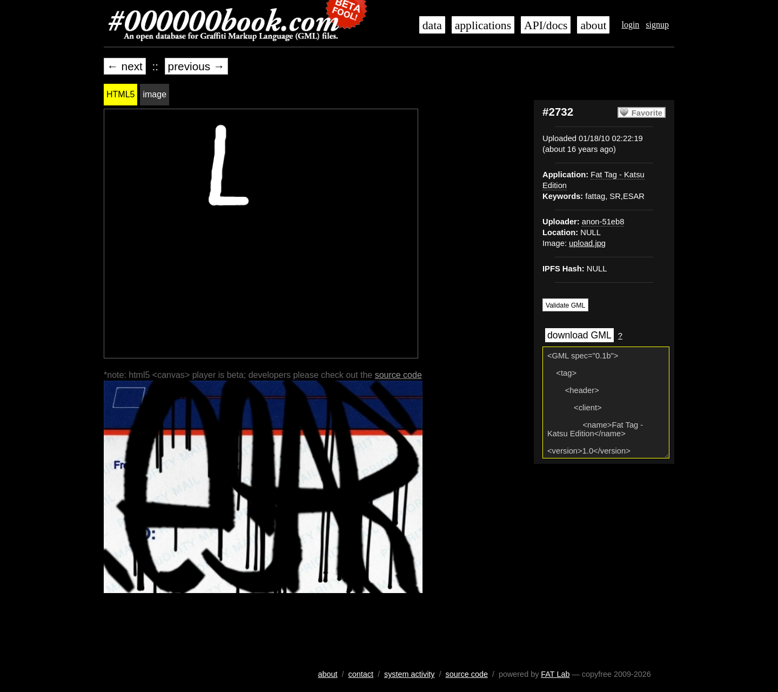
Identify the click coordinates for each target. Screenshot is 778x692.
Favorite (647, 113)
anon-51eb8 (603, 221)
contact (360, 674)
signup (657, 24)
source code (398, 375)
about (593, 25)
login (630, 24)
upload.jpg (587, 243)
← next (125, 66)
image (154, 94)
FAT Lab (555, 674)
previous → (196, 66)
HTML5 (120, 94)
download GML (579, 335)
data (432, 25)
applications (483, 25)
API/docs (545, 25)
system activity (409, 674)
